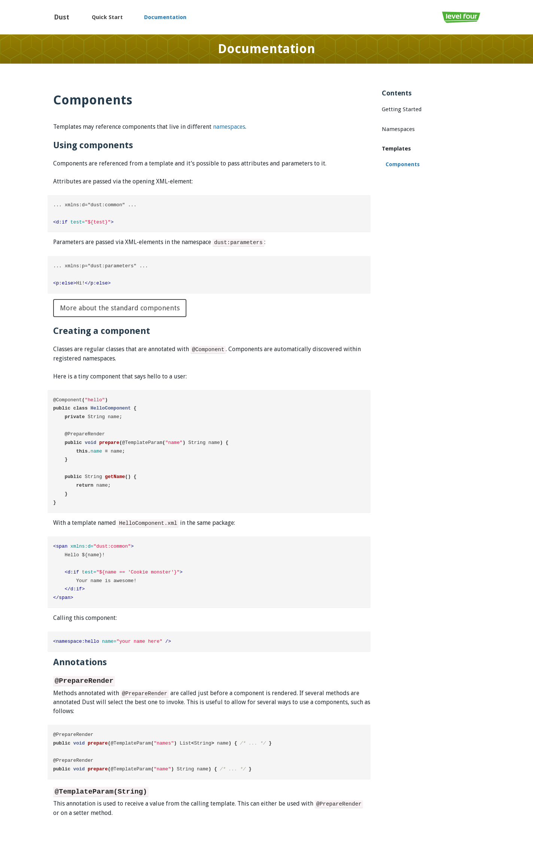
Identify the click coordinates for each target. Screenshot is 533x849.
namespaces (229, 126)
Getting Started (401, 109)
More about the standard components (120, 308)
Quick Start (107, 17)
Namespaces (398, 129)
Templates (396, 148)
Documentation (165, 17)
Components (403, 164)
